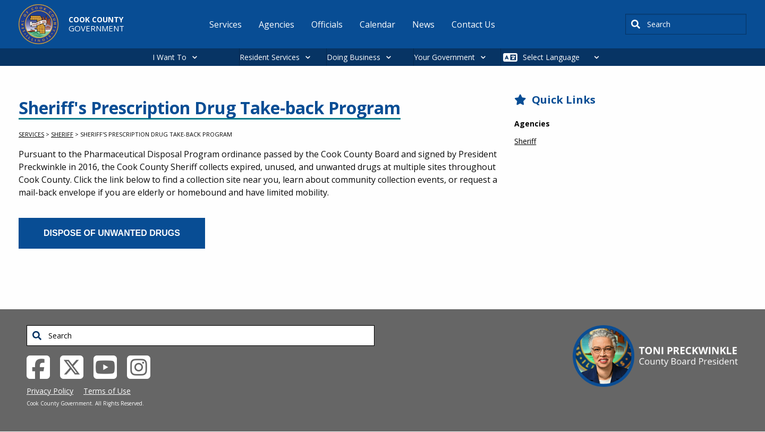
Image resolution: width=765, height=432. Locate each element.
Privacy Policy (50, 391)
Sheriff (62, 134)
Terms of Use (107, 391)
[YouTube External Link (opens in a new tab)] (109, 366)
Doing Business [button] (353, 57)
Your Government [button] (444, 57)
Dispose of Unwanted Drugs (112, 233)
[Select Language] (563, 57)
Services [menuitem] (225, 24)
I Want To (169, 57)
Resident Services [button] (270, 57)
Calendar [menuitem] (377, 24)
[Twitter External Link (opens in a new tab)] (75, 366)
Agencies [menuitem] (276, 24)
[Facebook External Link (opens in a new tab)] (42, 366)
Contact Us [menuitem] (473, 24)
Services (31, 134)
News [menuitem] (423, 24)
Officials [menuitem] (327, 24)
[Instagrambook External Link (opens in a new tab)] (142, 366)
